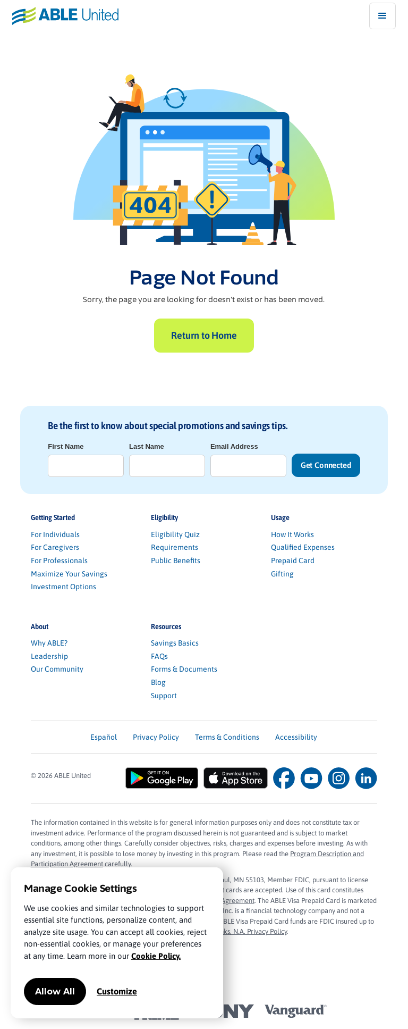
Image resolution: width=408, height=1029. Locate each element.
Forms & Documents (184, 669)
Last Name (146, 446)
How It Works (292, 534)
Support (164, 695)
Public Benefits (175, 560)
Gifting (282, 574)
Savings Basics (175, 643)
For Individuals (55, 534)
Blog (158, 682)
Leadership (49, 656)
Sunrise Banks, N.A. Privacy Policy (238, 931)
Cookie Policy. (156, 955)
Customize (117, 991)
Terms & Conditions (227, 737)
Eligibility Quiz (175, 534)
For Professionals (59, 560)
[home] (59, 15)
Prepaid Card (292, 560)
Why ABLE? (49, 643)
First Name (65, 446)
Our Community (57, 669)
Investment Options (63, 586)
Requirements (174, 547)
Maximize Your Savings (69, 574)
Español (103, 737)
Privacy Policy (156, 737)
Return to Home (203, 335)
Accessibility (296, 737)
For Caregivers (55, 547)
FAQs (159, 656)
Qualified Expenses (303, 547)
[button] (382, 16)
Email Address (234, 446)
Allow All (55, 991)
